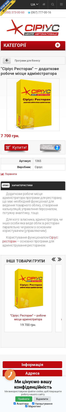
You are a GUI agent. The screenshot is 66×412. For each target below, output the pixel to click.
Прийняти (23, 399)
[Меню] (61, 4)
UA (33, 4)
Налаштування (42, 403)
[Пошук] (53, 4)
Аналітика (21, 403)
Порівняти (11, 174)
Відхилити (42, 399)
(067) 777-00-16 (41, 12)
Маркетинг (33, 406)
